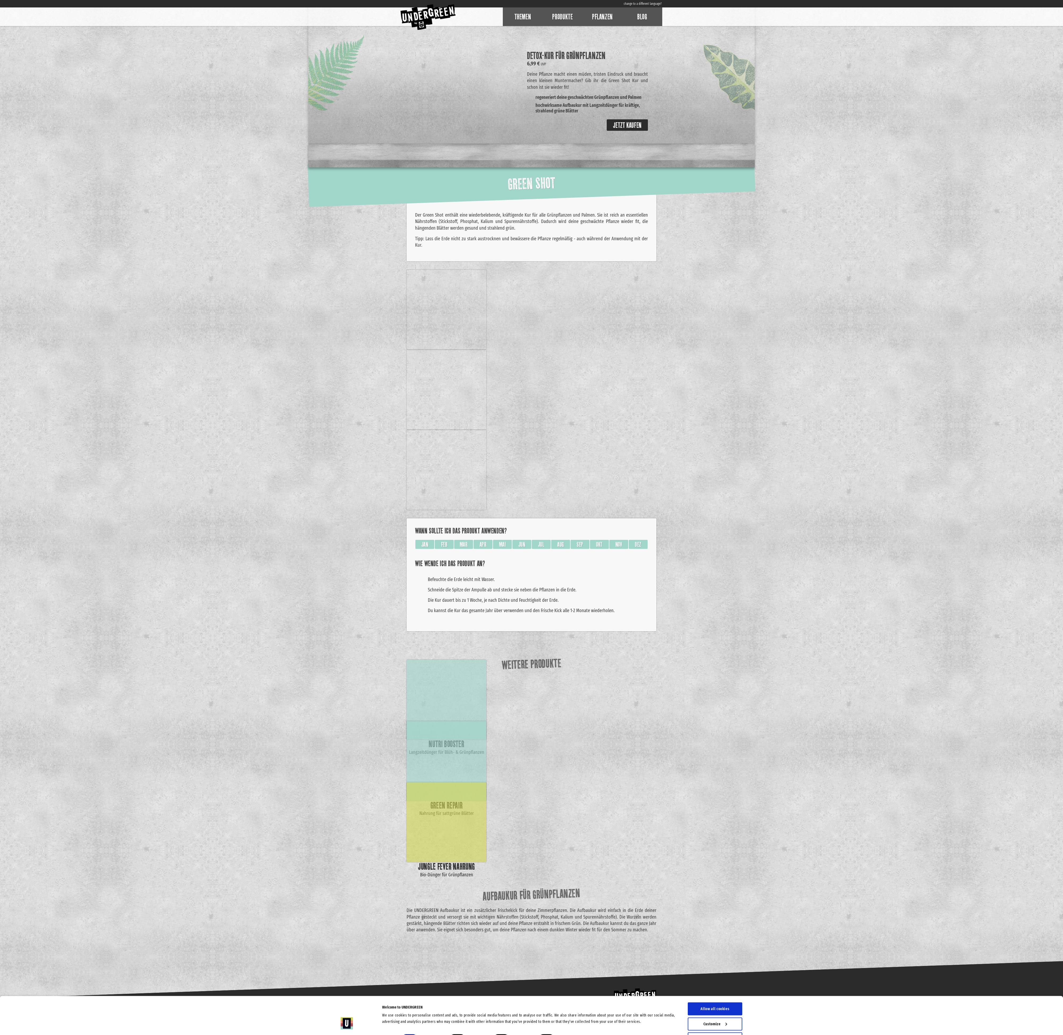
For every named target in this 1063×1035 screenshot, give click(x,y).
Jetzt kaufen (627, 125)
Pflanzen (602, 17)
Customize (715, 992)
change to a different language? (643, 4)
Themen (522, 17)
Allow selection (715, 1007)
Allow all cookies (715, 977)
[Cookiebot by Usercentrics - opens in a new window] (347, 1025)
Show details (574, 1007)
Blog (642, 17)
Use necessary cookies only (715, 1022)
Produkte (562, 17)
